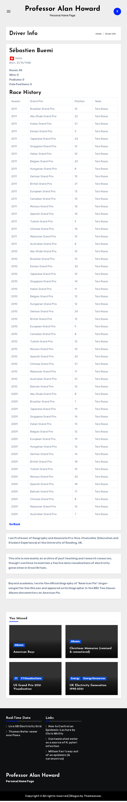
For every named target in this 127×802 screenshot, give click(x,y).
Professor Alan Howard (62, 9)
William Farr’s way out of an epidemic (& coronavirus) (62, 756)
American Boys (23, 653)
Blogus (75, 797)
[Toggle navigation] (8, 12)
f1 (16, 679)
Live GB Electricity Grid (25, 727)
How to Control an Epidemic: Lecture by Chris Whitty (60, 731)
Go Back (14, 525)
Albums (19, 646)
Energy (75, 679)
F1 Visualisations (31, 679)
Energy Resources (94, 679)
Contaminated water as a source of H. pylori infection (62, 743)
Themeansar (92, 797)
